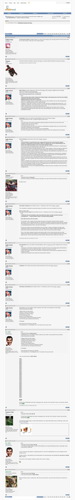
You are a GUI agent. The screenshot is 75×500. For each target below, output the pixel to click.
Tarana (7, 61)
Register (9, 13)
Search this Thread (64, 35)
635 (54, 33)
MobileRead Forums (10, 16)
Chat (18, 3)
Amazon (47, 39)
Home (6, 3)
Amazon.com (50, 244)
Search (65, 13)
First (45, 33)
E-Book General (18, 16)
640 (64, 33)
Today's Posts (50, 13)
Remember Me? (66, 16)
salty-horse (9, 90)
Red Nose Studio (33, 91)
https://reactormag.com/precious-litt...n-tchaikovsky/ (30, 94)
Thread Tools (56, 35)
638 (60, 33)
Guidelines (21, 13)
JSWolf (7, 176)
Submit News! (23, 3)
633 (50, 33)
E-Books (35, 13)
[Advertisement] (37, 28)
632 (48, 33)
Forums (10, 3)
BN (50, 39)
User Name (54, 16)
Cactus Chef (9, 412)
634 (52, 33)
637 (58, 33)
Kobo (54, 39)
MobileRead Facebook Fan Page (25, 22)
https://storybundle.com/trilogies (26, 308)
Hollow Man (9, 40)
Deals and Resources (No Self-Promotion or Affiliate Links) (32, 16)
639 (62, 33)
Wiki (15, 3)
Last (68, 33)
